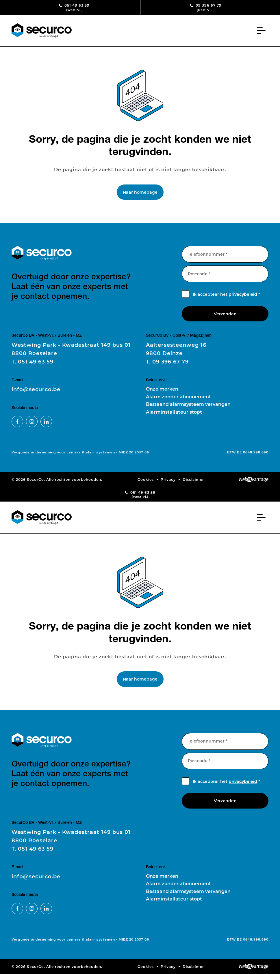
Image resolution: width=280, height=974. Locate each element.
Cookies (146, 479)
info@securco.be (36, 389)
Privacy (168, 479)
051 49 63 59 (74, 7)
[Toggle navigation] (262, 30)
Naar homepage (140, 192)
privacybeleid (243, 294)
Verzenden (225, 313)
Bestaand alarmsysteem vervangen (188, 404)
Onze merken (162, 389)
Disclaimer (193, 479)
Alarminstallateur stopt (174, 412)
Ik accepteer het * (226, 294)
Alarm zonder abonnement (178, 396)
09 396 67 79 (206, 7)
